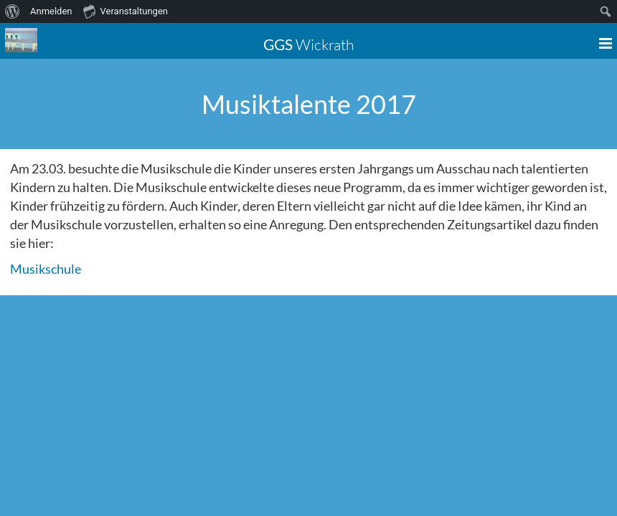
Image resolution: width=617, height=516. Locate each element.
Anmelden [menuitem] (51, 11)
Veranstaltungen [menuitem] (125, 11)
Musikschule (45, 269)
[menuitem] (12, 11)
